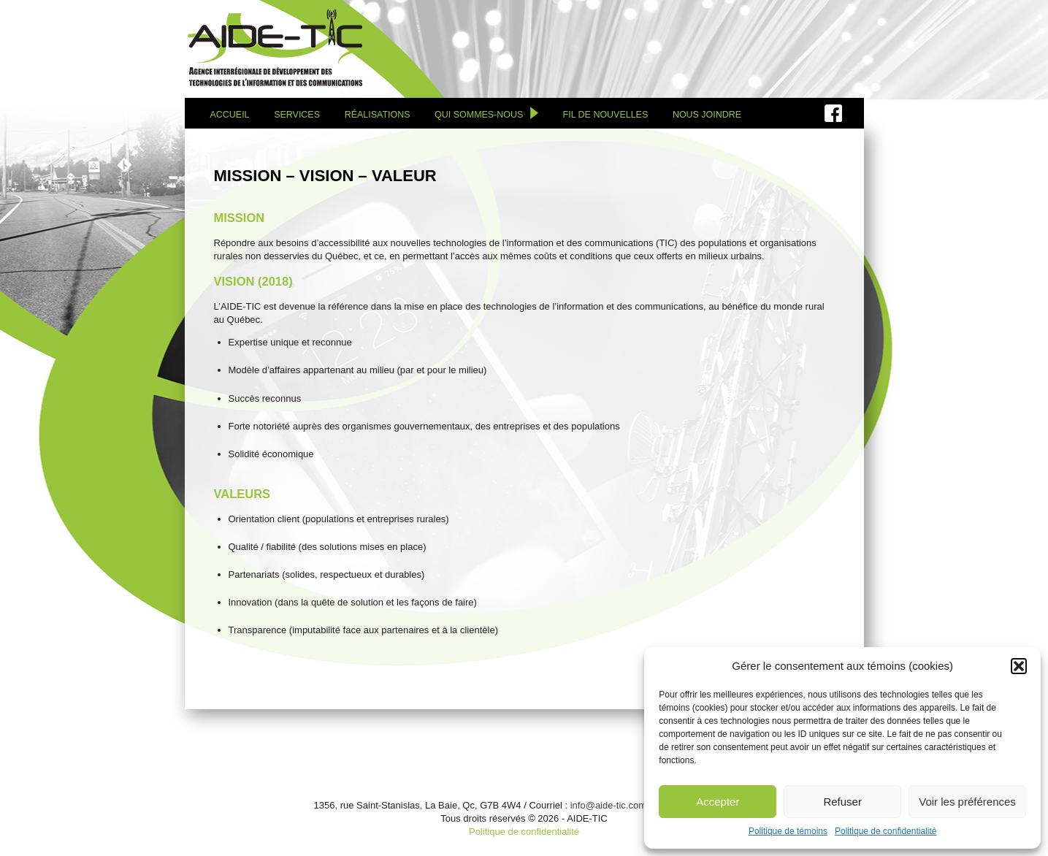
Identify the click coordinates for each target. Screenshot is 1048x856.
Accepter (717, 801)
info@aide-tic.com (608, 805)
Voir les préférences (967, 801)
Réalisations (377, 115)
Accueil (230, 115)
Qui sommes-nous (479, 115)
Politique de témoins (788, 831)
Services (297, 115)
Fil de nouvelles (606, 115)
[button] (1018, 666)
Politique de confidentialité (885, 831)
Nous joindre (707, 115)
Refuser (842, 801)
